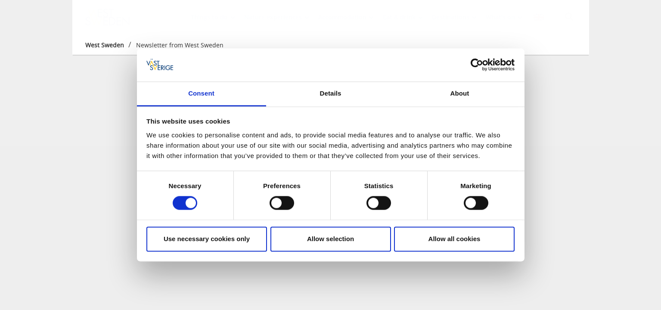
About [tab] (459, 93)
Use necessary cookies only (207, 238)
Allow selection (330, 238)
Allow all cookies (454, 238)
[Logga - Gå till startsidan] (115, 17)
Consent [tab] (201, 93)
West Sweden (104, 45)
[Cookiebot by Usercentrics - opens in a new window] (477, 65)
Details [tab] (330, 93)
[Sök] (569, 17)
